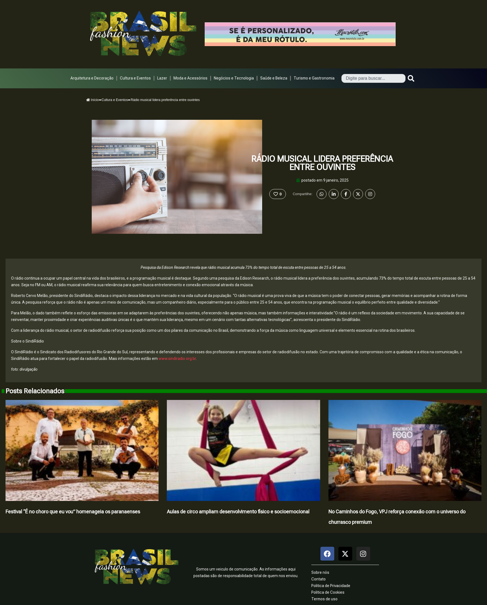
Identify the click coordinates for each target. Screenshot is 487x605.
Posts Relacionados (35, 391)
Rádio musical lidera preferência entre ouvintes (322, 163)
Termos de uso (324, 599)
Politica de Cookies (327, 592)
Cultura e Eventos (135, 78)
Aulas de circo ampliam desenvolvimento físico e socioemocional (238, 511)
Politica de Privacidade (330, 585)
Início (92, 100)
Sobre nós (320, 572)
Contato (318, 579)
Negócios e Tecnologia (234, 78)
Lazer (162, 78)
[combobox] (373, 78)
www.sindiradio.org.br (177, 358)
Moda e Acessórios (190, 78)
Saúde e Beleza (273, 78)
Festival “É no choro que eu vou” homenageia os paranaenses (73, 511)
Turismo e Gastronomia (314, 78)
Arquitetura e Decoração (92, 78)
